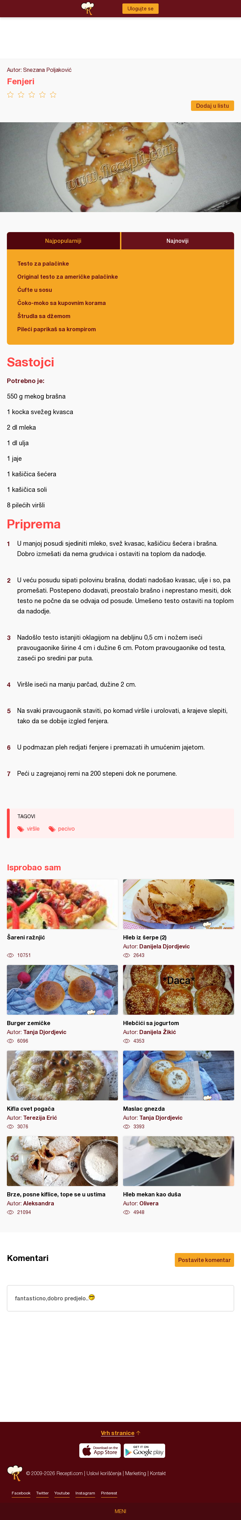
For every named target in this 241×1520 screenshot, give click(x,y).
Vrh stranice (117, 1433)
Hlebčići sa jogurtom (178, 1004)
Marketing (135, 1473)
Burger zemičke (62, 1004)
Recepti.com (15, 1473)
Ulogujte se (140, 8)
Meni (120, 1511)
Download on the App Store (100, 1450)
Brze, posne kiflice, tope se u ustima (62, 1176)
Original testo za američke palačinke (67, 276)
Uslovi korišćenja (104, 1473)
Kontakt (158, 1473)
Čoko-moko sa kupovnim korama (61, 302)
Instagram (85, 1493)
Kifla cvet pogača (62, 1090)
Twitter (42, 1493)
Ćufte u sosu (34, 289)
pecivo (66, 828)
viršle (33, 828)
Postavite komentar (204, 1259)
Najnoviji (178, 240)
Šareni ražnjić (62, 919)
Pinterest (109, 1493)
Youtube (62, 1493)
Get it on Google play (144, 1450)
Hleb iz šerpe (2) (178, 919)
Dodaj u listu (212, 105)
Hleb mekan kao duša (178, 1176)
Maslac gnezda (178, 1090)
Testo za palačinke (43, 263)
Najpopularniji (63, 240)
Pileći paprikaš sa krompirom (56, 329)
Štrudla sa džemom (43, 316)
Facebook (21, 1493)
